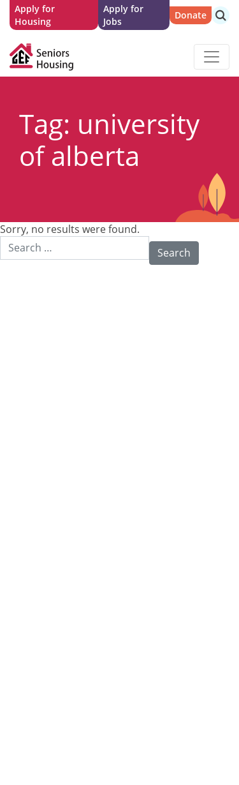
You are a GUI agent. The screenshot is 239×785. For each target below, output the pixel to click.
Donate (190, 15)
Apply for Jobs (123, 15)
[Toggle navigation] (211, 57)
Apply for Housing (35, 15)
